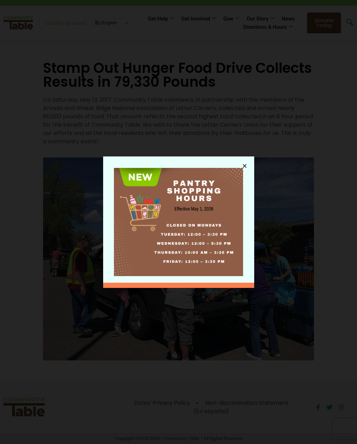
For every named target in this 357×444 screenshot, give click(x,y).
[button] (244, 165)
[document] (178, 222)
